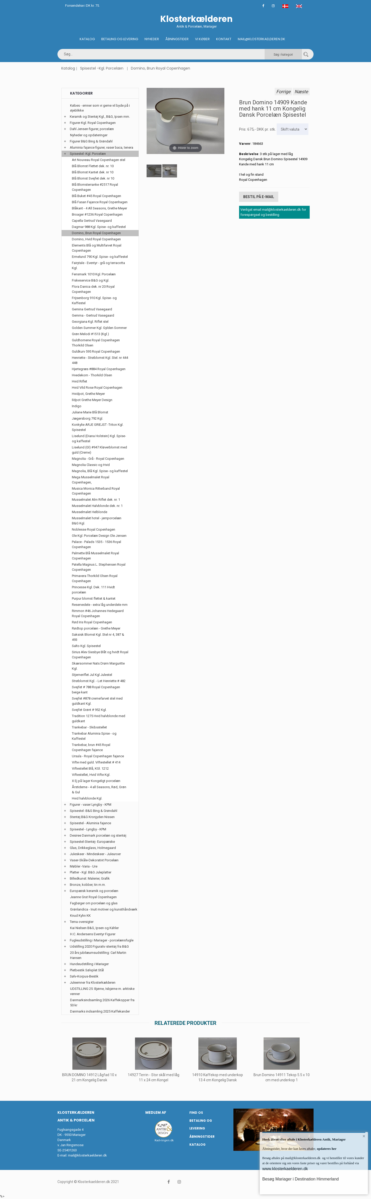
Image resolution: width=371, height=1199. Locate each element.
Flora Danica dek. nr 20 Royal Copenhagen (93, 289)
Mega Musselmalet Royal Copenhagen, (90, 479)
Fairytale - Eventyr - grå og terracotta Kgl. (98, 265)
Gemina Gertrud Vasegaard (92, 309)
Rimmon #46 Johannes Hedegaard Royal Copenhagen (98, 613)
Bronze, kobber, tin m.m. (88, 885)
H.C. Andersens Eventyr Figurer (92, 934)
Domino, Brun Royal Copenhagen (160, 68)
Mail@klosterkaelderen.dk (261, 39)
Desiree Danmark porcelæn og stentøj (98, 835)
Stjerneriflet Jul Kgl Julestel (92, 675)
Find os (196, 1112)
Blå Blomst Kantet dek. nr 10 (92, 172)
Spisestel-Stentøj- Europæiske (92, 842)
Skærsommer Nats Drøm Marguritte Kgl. (98, 665)
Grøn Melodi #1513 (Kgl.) (90, 334)
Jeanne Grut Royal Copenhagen (93, 897)
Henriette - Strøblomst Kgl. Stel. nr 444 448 (100, 360)
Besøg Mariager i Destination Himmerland (300, 1179)
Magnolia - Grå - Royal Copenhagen (98, 459)
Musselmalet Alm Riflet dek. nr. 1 (96, 499)
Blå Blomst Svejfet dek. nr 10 (93, 178)
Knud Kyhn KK (80, 915)
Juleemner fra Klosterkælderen (92, 982)
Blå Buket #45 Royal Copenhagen (96, 196)
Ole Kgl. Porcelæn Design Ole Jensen (99, 536)
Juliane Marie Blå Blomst (90, 412)
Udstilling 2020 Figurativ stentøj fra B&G (99, 946)
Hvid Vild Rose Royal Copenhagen (97, 387)
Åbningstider (177, 39)
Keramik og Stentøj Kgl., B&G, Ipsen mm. (100, 116)
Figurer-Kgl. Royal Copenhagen (93, 123)
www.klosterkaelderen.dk (285, 1169)
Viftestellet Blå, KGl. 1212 (90, 768)
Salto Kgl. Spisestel (86, 646)
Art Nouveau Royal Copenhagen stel (98, 160)
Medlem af (155, 1112)
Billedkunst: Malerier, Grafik (90, 878)
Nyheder (152, 39)
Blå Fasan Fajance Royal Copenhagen (100, 202)
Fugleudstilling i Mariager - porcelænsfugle (101, 940)
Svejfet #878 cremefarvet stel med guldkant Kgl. (97, 700)
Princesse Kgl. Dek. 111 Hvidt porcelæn (93, 589)
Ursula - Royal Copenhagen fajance (98, 756)
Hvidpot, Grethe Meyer (88, 394)
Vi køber (202, 39)
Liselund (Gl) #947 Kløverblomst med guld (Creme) (99, 449)
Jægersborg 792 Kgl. (87, 418)
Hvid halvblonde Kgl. (87, 798)
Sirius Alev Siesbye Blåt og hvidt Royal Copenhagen (100, 654)
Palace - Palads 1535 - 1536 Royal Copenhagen (96, 544)
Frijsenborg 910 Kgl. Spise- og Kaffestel (94, 300)
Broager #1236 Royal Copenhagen (97, 214)
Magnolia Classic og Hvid (91, 465)
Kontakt (223, 39)
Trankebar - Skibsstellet (89, 727)
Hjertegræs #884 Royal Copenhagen (98, 369)
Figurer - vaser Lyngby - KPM (90, 804)
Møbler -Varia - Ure (83, 866)
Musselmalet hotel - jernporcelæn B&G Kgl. (96, 520)
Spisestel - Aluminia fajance (90, 823)
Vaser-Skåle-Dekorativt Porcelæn (94, 860)
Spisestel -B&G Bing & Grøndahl (93, 811)
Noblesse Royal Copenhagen (93, 529)
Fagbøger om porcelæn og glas (93, 903)
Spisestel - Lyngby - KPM (88, 829)
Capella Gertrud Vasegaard (92, 221)
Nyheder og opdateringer (88, 135)
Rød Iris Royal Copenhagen (92, 622)
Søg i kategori (283, 54)
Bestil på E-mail (258, 197)
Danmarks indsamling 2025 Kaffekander (100, 1011)
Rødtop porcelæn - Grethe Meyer (96, 628)
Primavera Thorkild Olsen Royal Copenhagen (94, 578)
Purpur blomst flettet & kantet (93, 598)
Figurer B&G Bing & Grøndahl (91, 141)
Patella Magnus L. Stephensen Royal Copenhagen (98, 567)
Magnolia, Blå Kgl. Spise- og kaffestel (100, 471)
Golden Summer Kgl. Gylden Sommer (99, 328)
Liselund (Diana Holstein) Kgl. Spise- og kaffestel (99, 438)
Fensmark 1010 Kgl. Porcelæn (94, 274)
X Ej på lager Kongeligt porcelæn (96, 781)
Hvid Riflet (79, 381)
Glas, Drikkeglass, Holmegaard (93, 848)
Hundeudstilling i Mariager (89, 964)
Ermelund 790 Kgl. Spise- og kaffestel (100, 257)
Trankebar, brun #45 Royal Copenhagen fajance (91, 747)
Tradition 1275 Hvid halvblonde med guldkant (98, 718)
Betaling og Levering (119, 39)
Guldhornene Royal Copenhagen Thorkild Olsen (96, 342)
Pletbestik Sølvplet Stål (87, 970)
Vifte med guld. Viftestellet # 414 (96, 762)
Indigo (76, 406)
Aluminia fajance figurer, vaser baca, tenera (101, 147)
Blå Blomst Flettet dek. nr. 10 (93, 166)
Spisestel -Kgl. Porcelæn (101, 68)
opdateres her (326, 1149)
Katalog (87, 39)
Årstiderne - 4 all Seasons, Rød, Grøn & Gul (99, 789)
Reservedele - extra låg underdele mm (100, 605)
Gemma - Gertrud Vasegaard (93, 315)
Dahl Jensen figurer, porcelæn (92, 129)
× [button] (363, 1136)
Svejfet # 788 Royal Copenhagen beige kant (96, 689)
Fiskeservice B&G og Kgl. (90, 280)
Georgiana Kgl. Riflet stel (90, 322)
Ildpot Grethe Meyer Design (92, 400)
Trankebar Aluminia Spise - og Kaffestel (94, 736)
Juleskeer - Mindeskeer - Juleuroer (95, 854)
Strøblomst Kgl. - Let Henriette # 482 (98, 681)
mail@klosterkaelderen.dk (87, 1155)
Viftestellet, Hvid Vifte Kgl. (91, 775)
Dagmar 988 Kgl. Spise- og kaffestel (99, 227)
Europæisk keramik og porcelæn (94, 891)
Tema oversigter (82, 922)
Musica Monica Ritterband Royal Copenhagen (96, 491)
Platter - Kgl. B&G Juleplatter (90, 872)
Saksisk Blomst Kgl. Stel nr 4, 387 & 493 (98, 637)
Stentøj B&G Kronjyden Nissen (92, 817)
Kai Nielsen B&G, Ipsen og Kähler (94, 928)
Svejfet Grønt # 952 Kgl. (89, 710)
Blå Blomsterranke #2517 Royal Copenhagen (95, 187)
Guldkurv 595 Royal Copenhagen (96, 351)
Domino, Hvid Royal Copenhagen (96, 239)
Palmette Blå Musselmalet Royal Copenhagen (95, 555)
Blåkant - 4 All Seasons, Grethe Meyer (99, 208)
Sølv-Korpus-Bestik (84, 976)
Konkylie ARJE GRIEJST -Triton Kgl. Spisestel (97, 427)
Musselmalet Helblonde (89, 512)
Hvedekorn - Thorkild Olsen (92, 375)
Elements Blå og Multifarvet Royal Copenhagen (96, 247)
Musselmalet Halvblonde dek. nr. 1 (97, 506)
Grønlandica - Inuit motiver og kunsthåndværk (103, 909)
